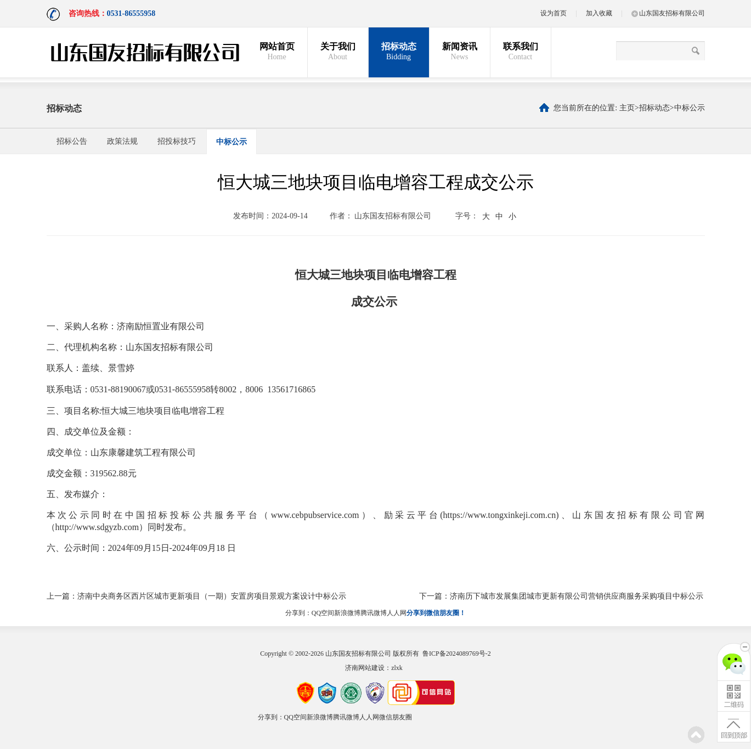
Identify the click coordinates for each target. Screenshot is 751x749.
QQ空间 (323, 613)
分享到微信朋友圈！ (436, 613)
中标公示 (689, 108)
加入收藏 (599, 13)
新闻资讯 (460, 51)
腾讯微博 (373, 613)
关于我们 (338, 51)
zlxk (397, 668)
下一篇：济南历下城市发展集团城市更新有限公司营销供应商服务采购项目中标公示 (561, 596)
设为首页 (553, 13)
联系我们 (520, 51)
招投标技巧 (176, 141)
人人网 (396, 613)
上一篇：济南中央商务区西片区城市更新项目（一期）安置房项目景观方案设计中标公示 (196, 596)
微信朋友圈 (395, 717)
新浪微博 (347, 613)
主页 (627, 108)
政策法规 (122, 141)
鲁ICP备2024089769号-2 (456, 653)
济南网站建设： (368, 668)
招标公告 (72, 141)
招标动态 (399, 51)
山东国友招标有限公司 (668, 13)
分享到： (298, 613)
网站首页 (277, 51)
